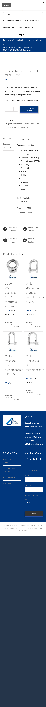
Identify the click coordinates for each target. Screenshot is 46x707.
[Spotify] (40, 459)
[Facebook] (27, 459)
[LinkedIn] (37, 459)
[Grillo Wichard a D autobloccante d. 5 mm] (33, 339)
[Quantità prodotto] (11, 109)
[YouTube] (34, 459)
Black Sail (35, 124)
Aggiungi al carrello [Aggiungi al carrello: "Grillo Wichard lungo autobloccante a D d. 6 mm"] (9, 396)
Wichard (28, 213)
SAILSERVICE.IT (11, 478)
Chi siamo (8, 483)
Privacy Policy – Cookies (11, 470)
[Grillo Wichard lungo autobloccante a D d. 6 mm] (12, 339)
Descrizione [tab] (7, 138)
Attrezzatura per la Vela (22, 124)
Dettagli (18, 326)
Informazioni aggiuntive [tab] (8, 146)
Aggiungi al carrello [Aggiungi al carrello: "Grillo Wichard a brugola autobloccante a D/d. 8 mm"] (30, 323)
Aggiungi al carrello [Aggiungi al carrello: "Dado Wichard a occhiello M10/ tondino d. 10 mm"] (9, 323)
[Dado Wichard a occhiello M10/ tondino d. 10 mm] (12, 266)
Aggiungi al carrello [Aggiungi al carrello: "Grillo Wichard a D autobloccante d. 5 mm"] (30, 391)
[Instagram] (30, 459)
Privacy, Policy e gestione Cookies (28, 528)
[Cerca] (5, 14)
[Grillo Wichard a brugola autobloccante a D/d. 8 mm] (33, 266)
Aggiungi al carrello (29, 109)
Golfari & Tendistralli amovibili (16, 127)
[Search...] (23, 14)
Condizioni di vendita (9, 461)
